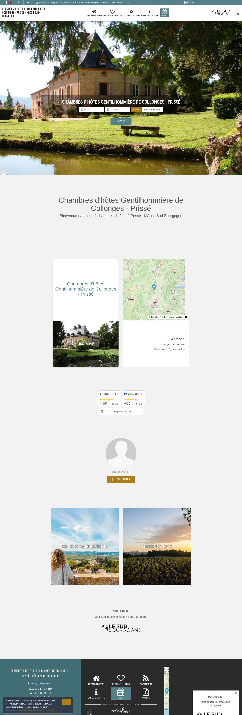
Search (136, 109)
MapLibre (179, 317)
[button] (152, 109)
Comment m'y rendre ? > (169, 349)
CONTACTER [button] (121, 479)
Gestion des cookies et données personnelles (23, 710)
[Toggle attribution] (186, 317)
